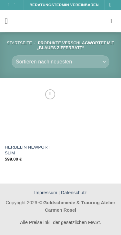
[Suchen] (112, 4)
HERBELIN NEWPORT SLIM (27, 150)
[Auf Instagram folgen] (16, 5)
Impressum (46, 192)
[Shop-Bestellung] (60, 61)
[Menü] (9, 21)
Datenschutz (74, 192)
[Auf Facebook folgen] (10, 5)
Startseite (19, 42)
